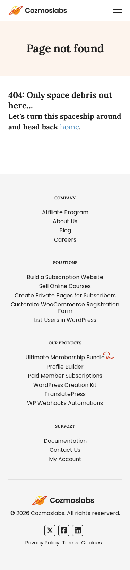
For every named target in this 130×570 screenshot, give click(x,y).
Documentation (65, 441)
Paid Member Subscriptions (65, 376)
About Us (65, 221)
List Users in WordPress (65, 320)
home (69, 127)
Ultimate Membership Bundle (65, 357)
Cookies (91, 542)
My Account (65, 459)
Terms (70, 542)
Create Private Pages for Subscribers (65, 295)
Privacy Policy (42, 542)
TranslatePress (65, 394)
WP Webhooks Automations (65, 403)
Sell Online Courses (65, 286)
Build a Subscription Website (65, 277)
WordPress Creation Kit (65, 385)
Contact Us (65, 450)
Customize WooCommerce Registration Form (65, 307)
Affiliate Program (65, 212)
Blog (65, 230)
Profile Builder (65, 367)
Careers (65, 240)
